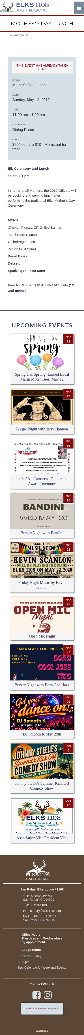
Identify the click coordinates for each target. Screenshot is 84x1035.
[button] (79, 8)
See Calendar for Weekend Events (42, 967)
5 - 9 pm (23, 962)
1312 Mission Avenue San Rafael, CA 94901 (38, 898)
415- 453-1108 (36, 905)
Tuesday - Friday (29, 956)
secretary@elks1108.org (44, 911)
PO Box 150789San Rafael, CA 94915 (39, 918)
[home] (27, 7)
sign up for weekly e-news (41, 1008)
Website (42, 1030)
